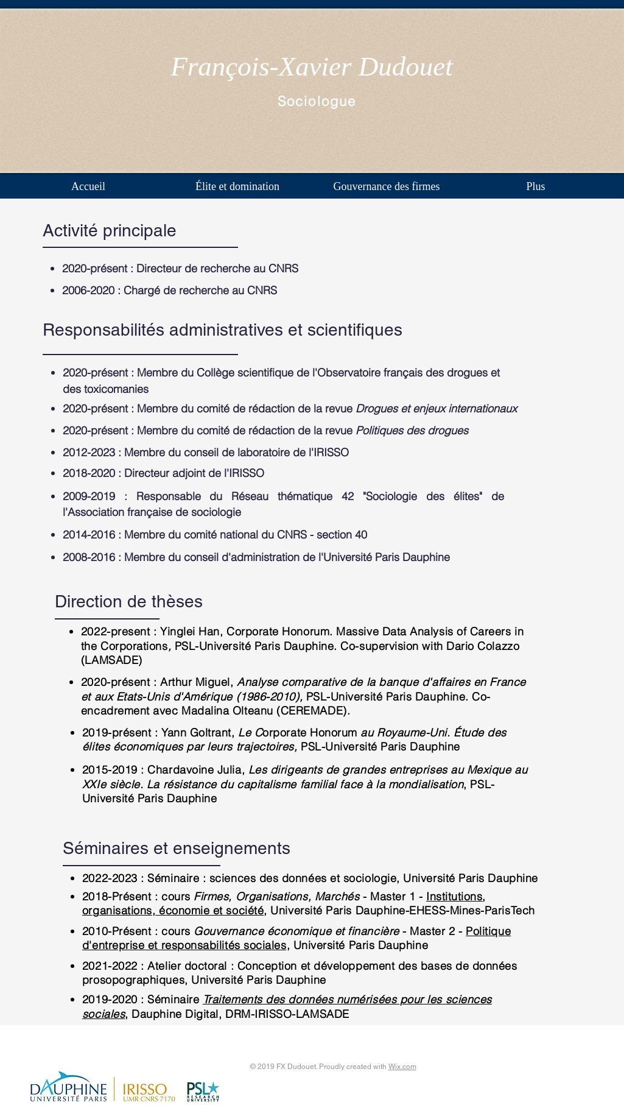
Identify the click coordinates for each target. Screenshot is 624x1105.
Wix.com (402, 1066)
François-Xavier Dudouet (311, 66)
